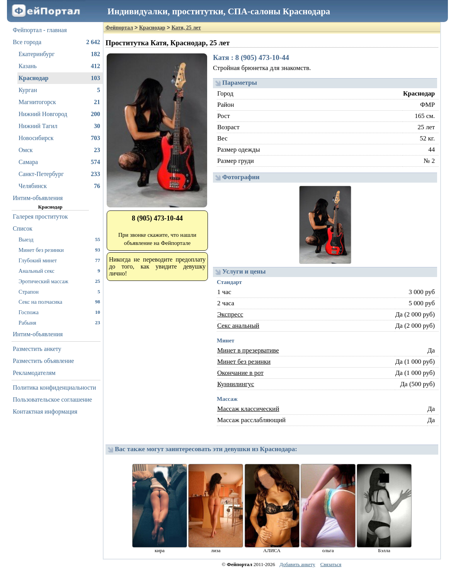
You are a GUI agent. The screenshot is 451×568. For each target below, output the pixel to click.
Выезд (59, 239)
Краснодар (59, 78)
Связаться (331, 564)
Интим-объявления (38, 198)
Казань (59, 66)
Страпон (59, 291)
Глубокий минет (59, 260)
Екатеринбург (59, 54)
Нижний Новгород (59, 114)
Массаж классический (248, 408)
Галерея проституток (40, 216)
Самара (59, 162)
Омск (59, 150)
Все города (56, 42)
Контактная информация (45, 411)
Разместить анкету (37, 349)
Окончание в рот (240, 372)
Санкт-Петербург (59, 174)
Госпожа (59, 312)
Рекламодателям (34, 373)
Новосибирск (59, 138)
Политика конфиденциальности (54, 387)
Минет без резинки (59, 249)
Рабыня (59, 322)
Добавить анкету (297, 564)
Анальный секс (59, 270)
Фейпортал (119, 28)
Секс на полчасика (59, 301)
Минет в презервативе (248, 350)
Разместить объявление (43, 361)
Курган (59, 90)
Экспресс (230, 314)
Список (22, 228)
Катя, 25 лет (186, 28)
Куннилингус (235, 384)
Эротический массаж (59, 281)
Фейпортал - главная (40, 30)
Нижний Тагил (59, 126)
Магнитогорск (59, 102)
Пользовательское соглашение (52, 399)
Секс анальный (238, 325)
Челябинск (59, 186)
